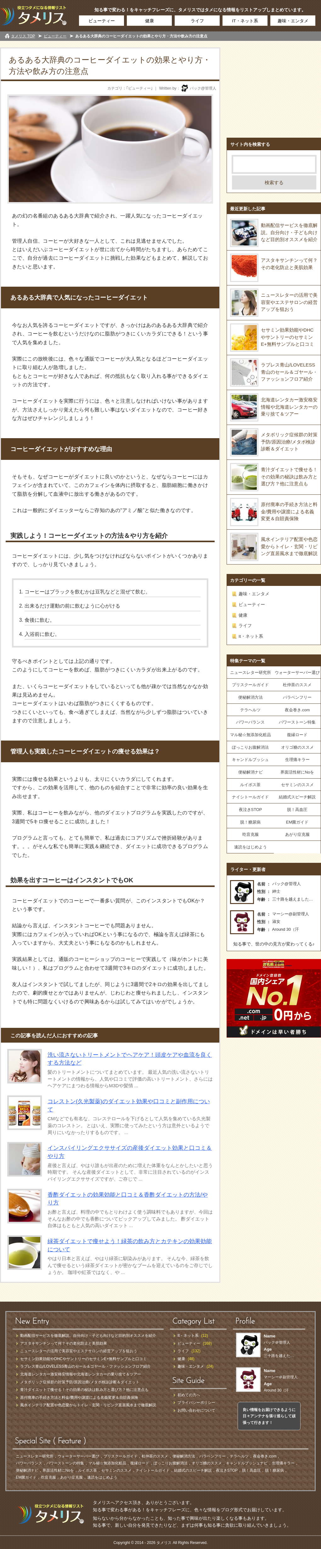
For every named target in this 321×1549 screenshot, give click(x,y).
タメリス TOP (23, 36)
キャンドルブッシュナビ (247, 1463)
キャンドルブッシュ (250, 759)
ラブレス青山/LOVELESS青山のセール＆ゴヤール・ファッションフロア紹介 (289, 372)
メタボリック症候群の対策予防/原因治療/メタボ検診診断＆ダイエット (289, 441)
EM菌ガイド (297, 822)
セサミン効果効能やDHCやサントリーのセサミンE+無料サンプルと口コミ (287, 337)
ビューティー (101, 21)
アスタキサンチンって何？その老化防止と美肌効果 (63, 1343)
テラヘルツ (250, 710)
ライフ (197, 21)
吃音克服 (250, 834)
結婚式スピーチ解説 (297, 797)
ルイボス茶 (250, 784)
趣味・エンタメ (293, 21)
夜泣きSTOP (250, 809)
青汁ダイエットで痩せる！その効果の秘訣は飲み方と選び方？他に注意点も (289, 476)
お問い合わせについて (196, 1410)
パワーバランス (250, 722)
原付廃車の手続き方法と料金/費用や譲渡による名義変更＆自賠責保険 (289, 511)
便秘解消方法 (250, 697)
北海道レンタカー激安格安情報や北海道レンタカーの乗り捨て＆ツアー (289, 406)
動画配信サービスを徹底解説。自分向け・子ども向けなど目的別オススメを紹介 (289, 232)
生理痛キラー (297, 759)
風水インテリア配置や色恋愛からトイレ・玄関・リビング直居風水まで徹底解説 (289, 546)
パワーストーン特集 (297, 722)
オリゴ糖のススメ (297, 747)
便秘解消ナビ (250, 772)
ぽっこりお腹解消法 (250, 747)
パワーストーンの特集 (65, 1463)
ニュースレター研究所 (250, 672)
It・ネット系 (251, 636)
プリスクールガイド (250, 684)
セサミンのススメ (297, 784)
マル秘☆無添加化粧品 (250, 734)
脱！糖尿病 (250, 822)
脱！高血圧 (297, 809)
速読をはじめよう (250, 847)
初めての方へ (188, 1395)
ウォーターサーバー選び (297, 672)
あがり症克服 (297, 834)
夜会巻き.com (297, 710)
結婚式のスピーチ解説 (193, 1470)
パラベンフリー (297, 697)
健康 (149, 21)
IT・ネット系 (245, 21)
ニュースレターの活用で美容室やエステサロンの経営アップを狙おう (289, 302)
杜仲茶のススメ (297, 684)
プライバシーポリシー (196, 1402)
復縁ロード (297, 734)
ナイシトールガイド (250, 797)
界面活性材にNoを (297, 772)
